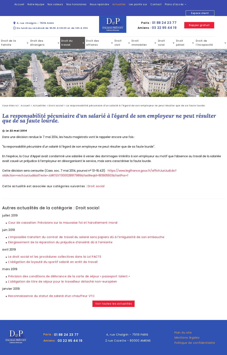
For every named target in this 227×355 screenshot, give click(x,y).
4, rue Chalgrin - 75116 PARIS (33, 23)
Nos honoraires (76, 4)
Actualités (119, 4)
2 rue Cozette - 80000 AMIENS (128, 341)
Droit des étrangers (37, 43)
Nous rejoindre (99, 4)
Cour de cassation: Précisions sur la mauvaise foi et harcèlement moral (63, 223)
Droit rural (161, 43)
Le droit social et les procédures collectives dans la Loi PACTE (54, 257)
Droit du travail (67, 43)
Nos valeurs (55, 4)
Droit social (56, 105)
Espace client (200, 13)
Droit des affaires (92, 43)
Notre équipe (35, 4)
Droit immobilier (139, 43)
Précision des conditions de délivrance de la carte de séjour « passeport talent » (69, 276)
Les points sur (138, 4)
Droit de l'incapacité (204, 43)
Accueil (19, 4)
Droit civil (118, 43)
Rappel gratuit (199, 25)
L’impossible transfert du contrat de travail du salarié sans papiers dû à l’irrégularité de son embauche (86, 237)
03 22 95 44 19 (164, 27)
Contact (155, 4)
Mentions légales (187, 338)
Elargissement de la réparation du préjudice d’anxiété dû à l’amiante (60, 242)
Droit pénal (180, 43)
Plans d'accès (174, 4)
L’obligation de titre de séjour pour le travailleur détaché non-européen (62, 282)
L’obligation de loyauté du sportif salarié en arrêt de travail (53, 262)
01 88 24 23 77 (164, 22)
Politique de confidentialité (194, 343)
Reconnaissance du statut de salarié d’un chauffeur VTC (51, 296)
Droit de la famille (8, 43)
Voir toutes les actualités (113, 304)
